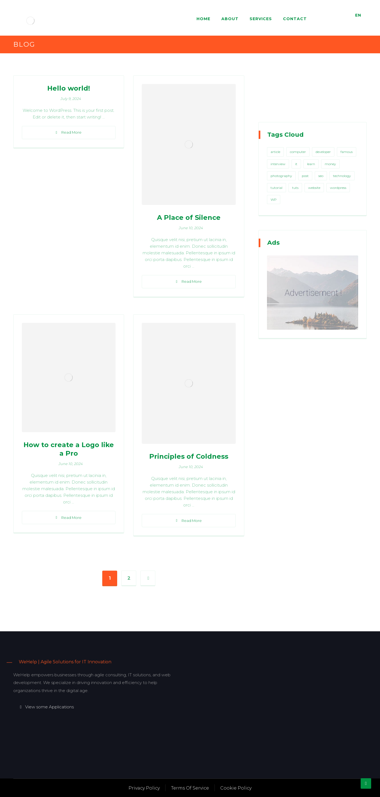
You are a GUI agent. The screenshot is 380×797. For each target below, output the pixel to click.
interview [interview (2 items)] (278, 164)
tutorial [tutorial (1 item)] (276, 188)
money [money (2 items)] (330, 164)
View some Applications (46, 706)
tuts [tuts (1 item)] (295, 188)
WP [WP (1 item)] (274, 199)
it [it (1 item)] (296, 164)
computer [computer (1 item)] (298, 152)
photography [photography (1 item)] (281, 176)
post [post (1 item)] (305, 176)
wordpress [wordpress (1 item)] (338, 188)
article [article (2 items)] (275, 152)
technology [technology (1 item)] (342, 176)
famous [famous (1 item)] (346, 152)
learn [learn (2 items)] (311, 164)
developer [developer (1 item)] (323, 152)
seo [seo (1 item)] (320, 176)
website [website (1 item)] (314, 188)
